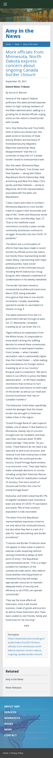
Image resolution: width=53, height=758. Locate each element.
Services (10, 712)
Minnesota (12, 718)
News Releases (13, 687)
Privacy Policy (17, 753)
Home (8, 44)
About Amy (12, 706)
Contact (10, 735)
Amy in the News (20, 33)
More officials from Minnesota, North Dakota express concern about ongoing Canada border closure (25, 63)
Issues (8, 723)
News (17, 44)
